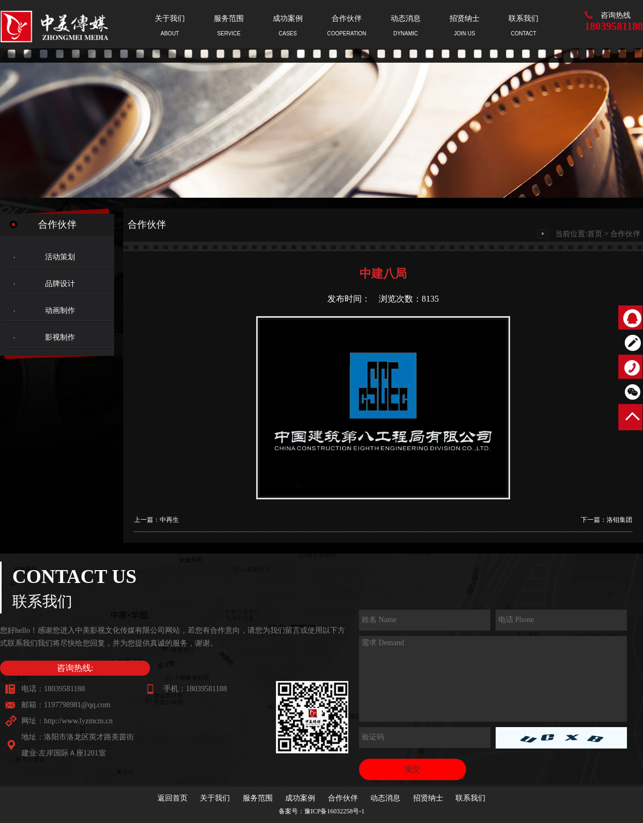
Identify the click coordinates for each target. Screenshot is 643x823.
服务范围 (258, 798)
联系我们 (470, 798)
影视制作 (60, 337)
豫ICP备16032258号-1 (334, 811)
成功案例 (300, 798)
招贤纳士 (428, 798)
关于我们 (215, 798)
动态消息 (385, 798)
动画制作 (60, 310)
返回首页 (173, 798)
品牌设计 (60, 284)
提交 (412, 769)
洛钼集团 (619, 519)
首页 (594, 234)
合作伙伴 (625, 234)
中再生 (169, 519)
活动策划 (60, 257)
